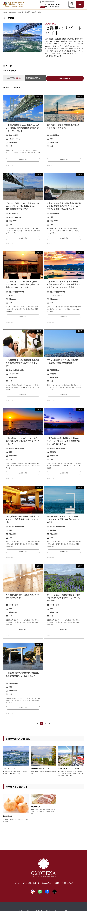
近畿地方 (27, 12)
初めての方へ (46, 882)
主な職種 (56, 882)
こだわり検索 (13, 12)
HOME (5, 12)
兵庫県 (34, 12)
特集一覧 (36, 882)
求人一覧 (21, 12)
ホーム (17, 882)
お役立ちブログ (67, 882)
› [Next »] (49, 723)
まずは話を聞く (23, 159)
